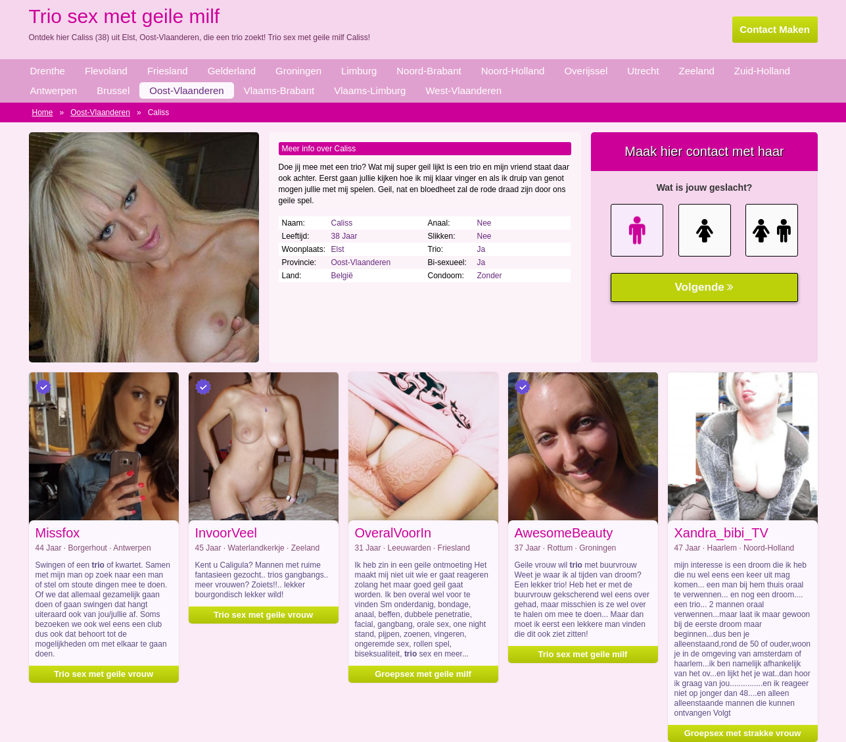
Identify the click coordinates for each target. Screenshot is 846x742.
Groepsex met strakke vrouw (742, 733)
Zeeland (697, 70)
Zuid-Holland (762, 70)
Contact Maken (775, 29)
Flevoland (106, 70)
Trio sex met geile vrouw (263, 615)
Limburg (359, 70)
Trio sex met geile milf (583, 654)
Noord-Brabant (428, 70)
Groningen (298, 70)
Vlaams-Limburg (370, 90)
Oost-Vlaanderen (186, 90)
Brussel (113, 90)
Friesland (167, 70)
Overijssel (585, 70)
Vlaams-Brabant (279, 90)
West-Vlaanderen (463, 90)
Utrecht (643, 70)
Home (42, 112)
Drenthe (47, 70)
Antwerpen (54, 90)
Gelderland (232, 70)
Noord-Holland (513, 70)
